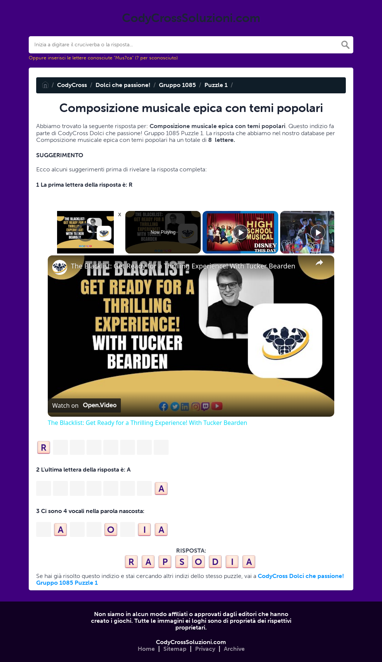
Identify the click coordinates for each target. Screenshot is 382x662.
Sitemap (175, 648)
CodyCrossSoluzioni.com (191, 642)
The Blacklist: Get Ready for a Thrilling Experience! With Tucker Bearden (183, 266)
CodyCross (72, 84)
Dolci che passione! (123, 84)
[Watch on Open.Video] (84, 405)
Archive (234, 648)
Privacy (205, 648)
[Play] (240, 232)
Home (146, 648)
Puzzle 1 (216, 84)
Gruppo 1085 (177, 84)
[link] (59, 267)
